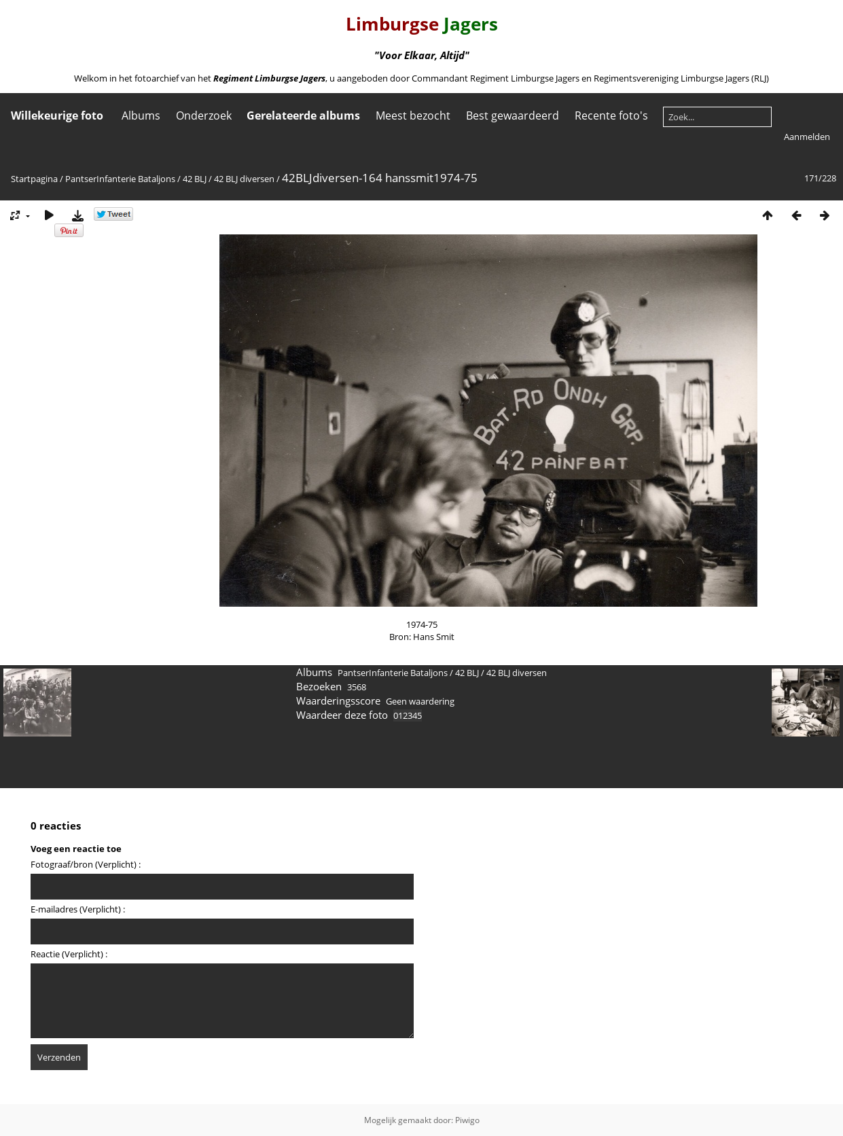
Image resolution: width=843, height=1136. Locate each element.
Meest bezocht (413, 115)
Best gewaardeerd (512, 115)
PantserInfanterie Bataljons (120, 179)
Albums (141, 115)
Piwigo (467, 1120)
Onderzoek (204, 115)
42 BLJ (195, 179)
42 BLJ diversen (244, 179)
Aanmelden (807, 136)
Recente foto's (611, 115)
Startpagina (34, 179)
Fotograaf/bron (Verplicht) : (86, 864)
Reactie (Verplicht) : (69, 954)
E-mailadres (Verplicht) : (78, 909)
